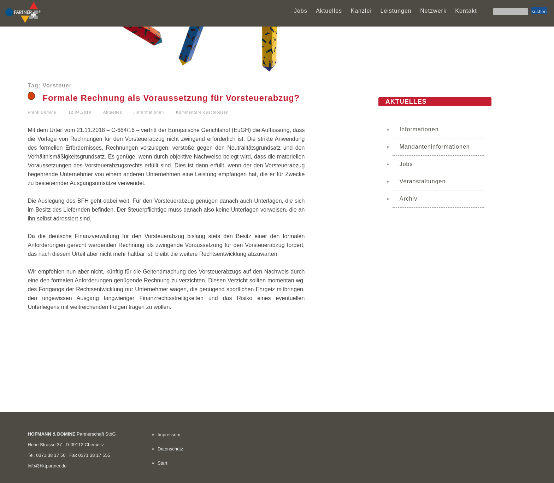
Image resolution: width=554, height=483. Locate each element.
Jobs (300, 11)
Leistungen (395, 11)
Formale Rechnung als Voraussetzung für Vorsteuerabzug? (171, 98)
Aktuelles (329, 11)
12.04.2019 (80, 112)
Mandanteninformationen (435, 147)
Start (162, 463)
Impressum (169, 434)
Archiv (408, 199)
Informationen (150, 112)
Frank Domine (42, 112)
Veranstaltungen (423, 181)
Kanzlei (361, 11)
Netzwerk (433, 11)
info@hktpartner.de (47, 465)
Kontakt (466, 11)
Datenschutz (170, 449)
